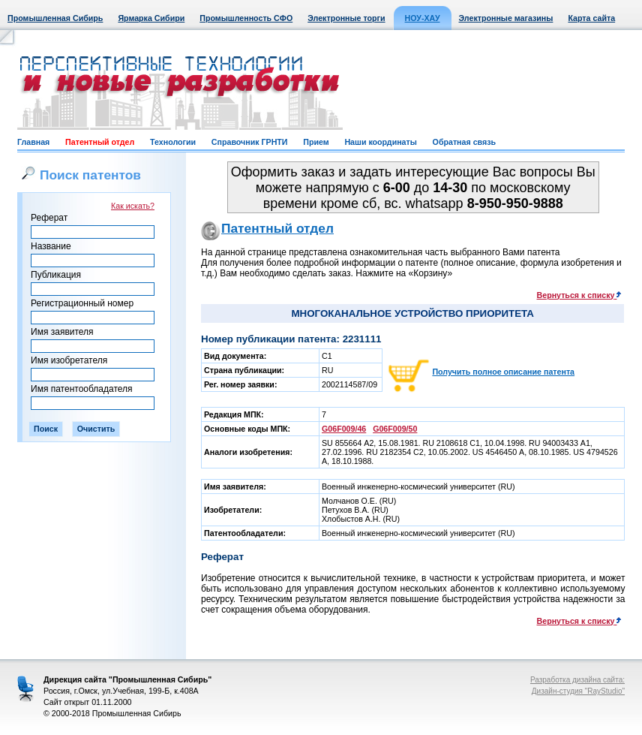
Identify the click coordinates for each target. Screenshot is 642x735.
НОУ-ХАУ (422, 18)
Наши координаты (380, 141)
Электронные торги (346, 18)
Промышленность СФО (246, 18)
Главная (33, 141)
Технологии (173, 141)
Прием (315, 141)
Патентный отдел (99, 141)
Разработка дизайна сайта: (577, 680)
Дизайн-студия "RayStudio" (578, 691)
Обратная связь (464, 141)
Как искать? (132, 205)
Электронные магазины (506, 18)
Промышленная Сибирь (55, 18)
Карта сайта (591, 18)
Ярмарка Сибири (151, 18)
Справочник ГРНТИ (250, 141)
